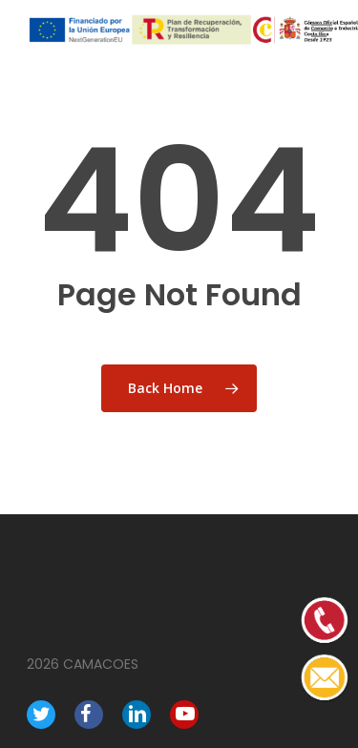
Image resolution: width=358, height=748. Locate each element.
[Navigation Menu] (321, 30)
